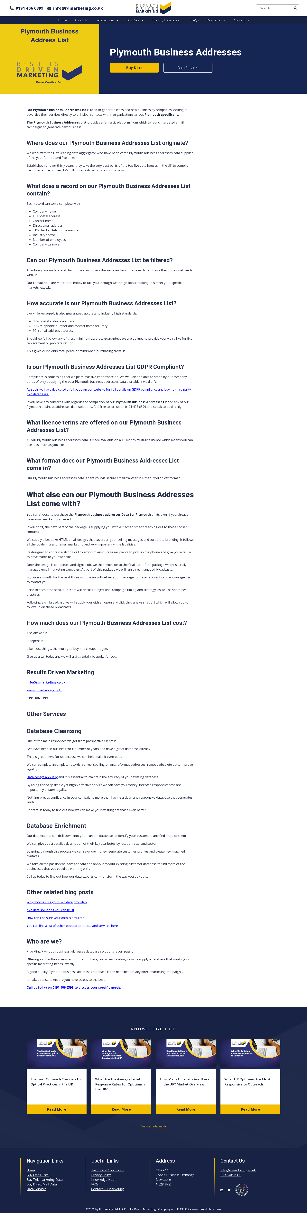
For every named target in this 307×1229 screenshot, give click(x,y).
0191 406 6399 (29, 8)
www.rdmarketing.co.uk (44, 690)
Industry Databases (167, 20)
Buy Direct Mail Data (42, 1184)
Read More (56, 1109)
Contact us (241, 20)
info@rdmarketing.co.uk (78, 8)
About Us (81, 20)
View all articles (153, 1126)
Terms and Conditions (107, 1170)
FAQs (195, 20)
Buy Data (135, 20)
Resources (216, 20)
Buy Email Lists (38, 1175)
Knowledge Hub (103, 1179)
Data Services (107, 20)
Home (62, 20)
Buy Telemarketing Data (45, 1179)
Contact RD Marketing (107, 1189)
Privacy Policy (101, 1175)
